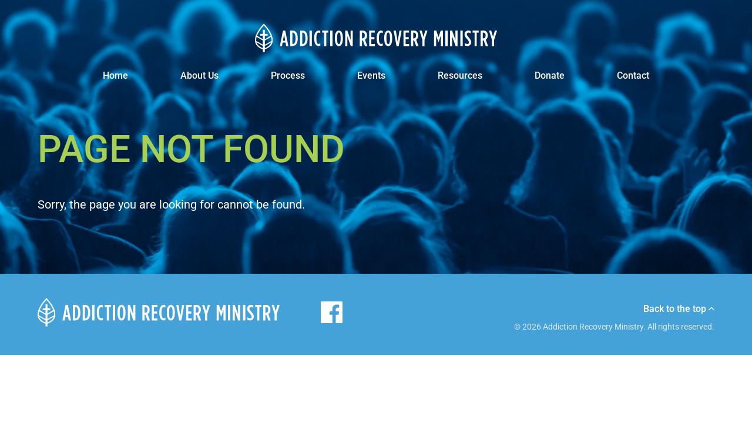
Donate (550, 75)
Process (288, 75)
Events (371, 75)
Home (115, 75)
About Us (199, 75)
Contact (633, 75)
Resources (460, 75)
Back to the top (678, 309)
